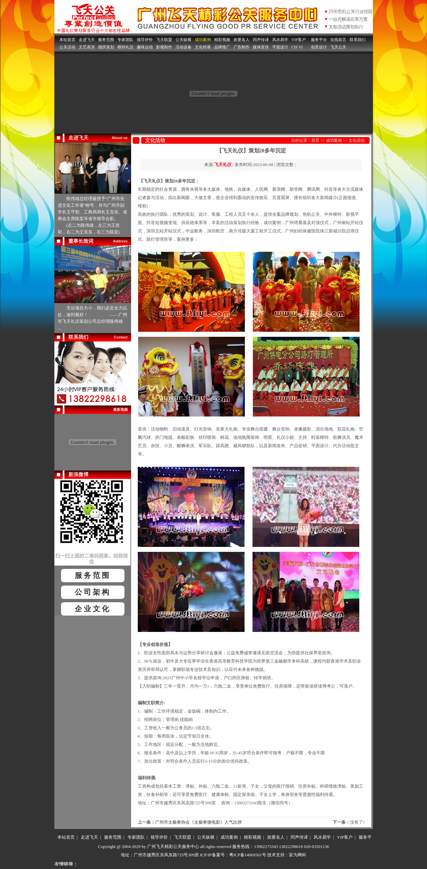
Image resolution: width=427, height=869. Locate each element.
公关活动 (67, 47)
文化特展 (203, 47)
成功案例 (203, 39)
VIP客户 (299, 39)
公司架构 (93, 592)
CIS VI (297, 47)
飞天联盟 (164, 39)
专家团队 (125, 39)
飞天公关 (338, 47)
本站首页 (67, 39)
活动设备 (183, 47)
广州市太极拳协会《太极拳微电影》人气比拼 (198, 822)
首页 (315, 140)
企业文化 (93, 609)
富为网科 (297, 854)
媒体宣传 (261, 47)
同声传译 (261, 39)
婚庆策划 (106, 47)
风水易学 (280, 39)
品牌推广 (222, 47)
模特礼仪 (125, 47)
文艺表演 (87, 47)
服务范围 (106, 39)
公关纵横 (183, 39)
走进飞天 (87, 39)
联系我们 (358, 39)
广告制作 (242, 47)
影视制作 (164, 47)
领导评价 (145, 39)
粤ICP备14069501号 (247, 854)
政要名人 (242, 39)
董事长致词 (80, 241)
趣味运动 (145, 47)
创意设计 (319, 47)
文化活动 (357, 140)
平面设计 (280, 47)
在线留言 (338, 39)
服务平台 (319, 39)
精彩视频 (222, 39)
